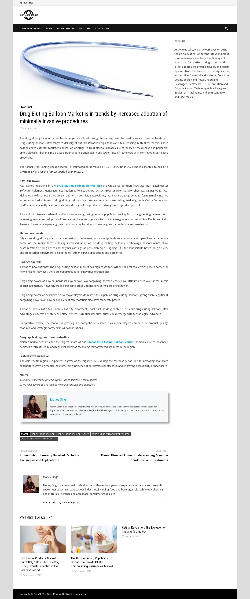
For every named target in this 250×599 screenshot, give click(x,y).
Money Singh (58, 399)
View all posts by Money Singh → (60, 502)
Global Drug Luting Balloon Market (110, 342)
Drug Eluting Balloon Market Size (79, 185)
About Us (84, 28)
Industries (63, 28)
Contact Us (102, 28)
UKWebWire (45, 593)
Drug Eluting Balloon (43, 434)
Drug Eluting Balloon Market (73, 434)
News (49, 28)
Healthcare (26, 106)
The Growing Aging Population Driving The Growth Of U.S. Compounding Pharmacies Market (92, 562)
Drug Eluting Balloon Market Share (110, 434)
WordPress (72, 593)
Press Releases (31, 28)
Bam (85, 593)
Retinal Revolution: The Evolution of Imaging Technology (144, 529)
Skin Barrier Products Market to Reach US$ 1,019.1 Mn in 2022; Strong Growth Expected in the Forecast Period (39, 564)
